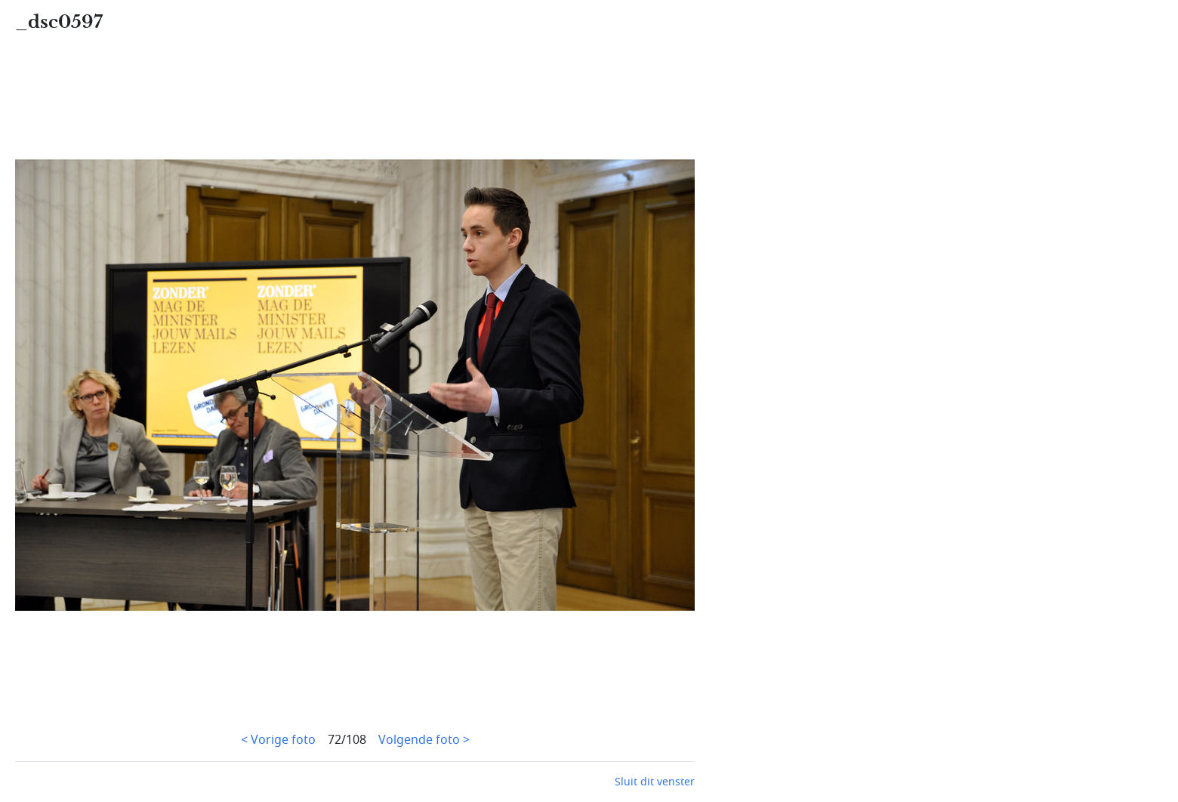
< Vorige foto (278, 740)
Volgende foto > (424, 740)
